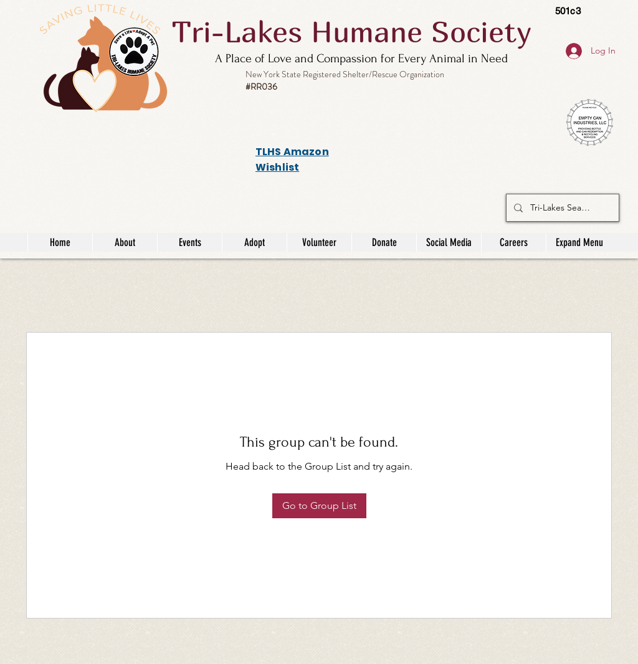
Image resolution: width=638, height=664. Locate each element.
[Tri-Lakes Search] (561, 207)
